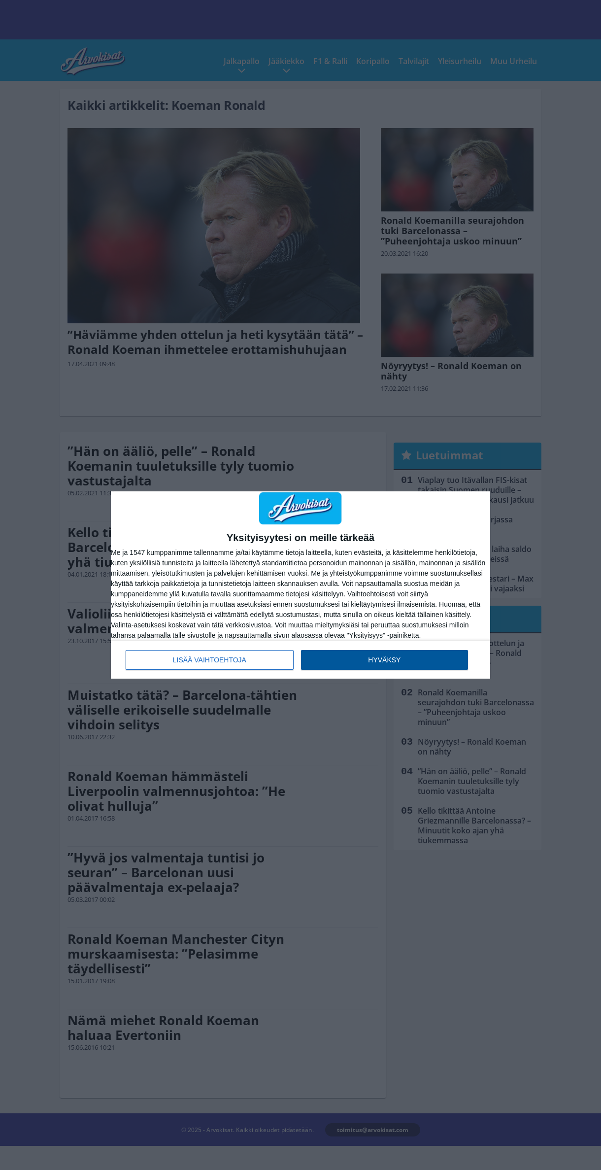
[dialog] (300, 585)
